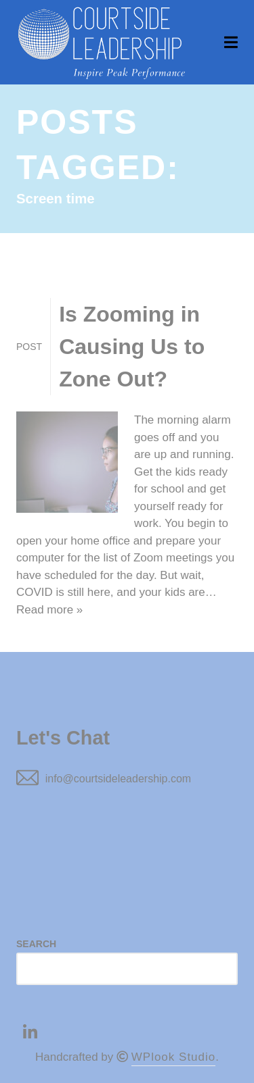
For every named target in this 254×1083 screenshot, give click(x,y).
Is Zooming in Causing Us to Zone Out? (132, 346)
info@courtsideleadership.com (118, 778)
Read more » (49, 609)
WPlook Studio (173, 1057)
